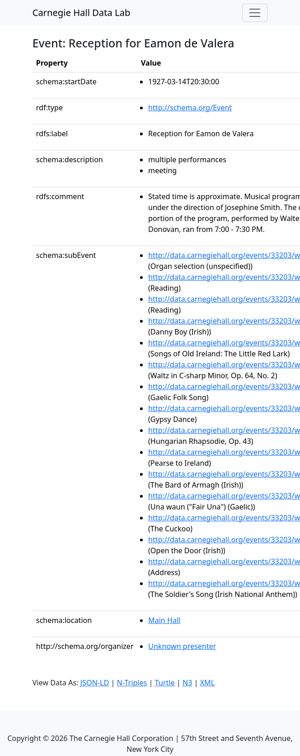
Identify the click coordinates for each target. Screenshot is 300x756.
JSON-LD (94, 683)
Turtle (165, 683)
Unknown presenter (182, 646)
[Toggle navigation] (255, 13)
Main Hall (164, 620)
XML (207, 683)
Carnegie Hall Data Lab (81, 12)
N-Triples (132, 683)
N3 (187, 683)
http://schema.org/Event (190, 108)
